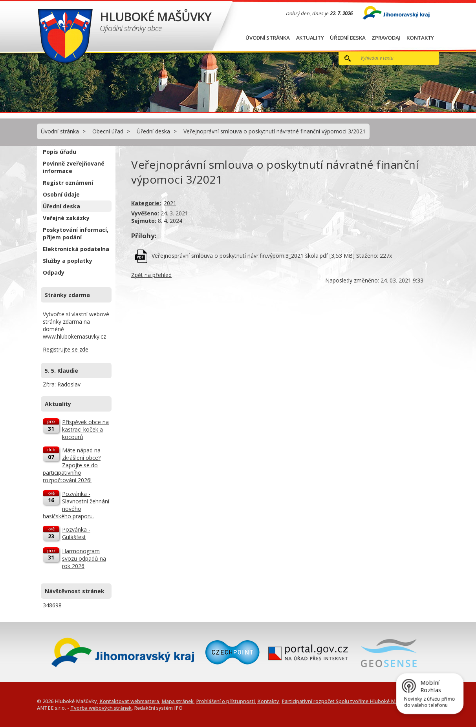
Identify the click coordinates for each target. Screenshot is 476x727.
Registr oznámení (68, 182)
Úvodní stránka (267, 37)
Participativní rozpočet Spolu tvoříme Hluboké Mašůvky (347, 701)
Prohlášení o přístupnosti (225, 701)
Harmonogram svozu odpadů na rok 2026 (84, 558)
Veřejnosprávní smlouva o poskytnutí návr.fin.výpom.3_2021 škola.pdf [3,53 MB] (253, 255)
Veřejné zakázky (66, 218)
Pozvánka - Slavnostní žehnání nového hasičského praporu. (76, 505)
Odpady (53, 272)
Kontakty (420, 37)
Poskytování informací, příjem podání (75, 233)
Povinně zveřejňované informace (73, 167)
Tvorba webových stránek (101, 708)
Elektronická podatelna (76, 249)
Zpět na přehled (151, 275)
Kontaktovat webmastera (129, 701)
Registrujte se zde (65, 349)
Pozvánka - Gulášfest (76, 533)
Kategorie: (146, 203)
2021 (170, 203)
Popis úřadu (59, 151)
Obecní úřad (107, 131)
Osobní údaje (61, 194)
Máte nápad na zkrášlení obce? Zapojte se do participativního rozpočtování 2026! (72, 465)
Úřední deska (347, 37)
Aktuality (310, 37)
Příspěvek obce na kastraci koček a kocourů (85, 429)
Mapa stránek (177, 701)
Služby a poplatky (67, 260)
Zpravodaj (386, 37)
